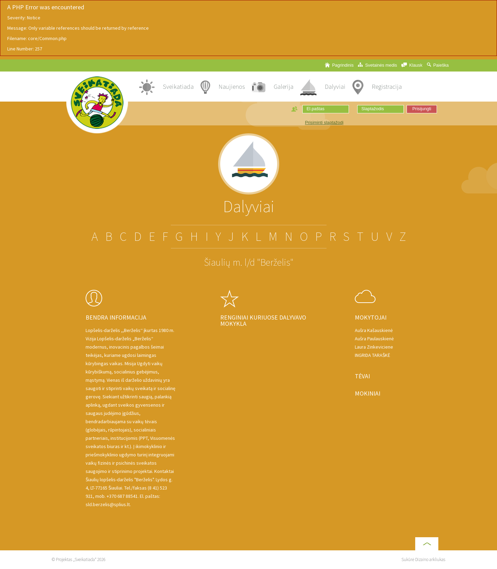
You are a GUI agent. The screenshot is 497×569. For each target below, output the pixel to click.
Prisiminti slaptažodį (324, 122)
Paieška (438, 65)
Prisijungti (421, 108)
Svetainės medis (377, 65)
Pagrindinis (339, 65)
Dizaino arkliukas (430, 559)
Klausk (411, 65)
